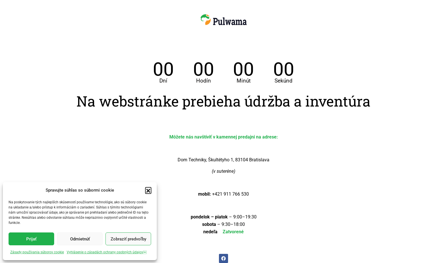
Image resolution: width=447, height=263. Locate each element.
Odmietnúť (80, 239)
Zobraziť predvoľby (128, 239)
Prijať (31, 239)
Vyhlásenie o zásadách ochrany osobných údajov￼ (107, 252)
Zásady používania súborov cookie (37, 252)
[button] (148, 190)
